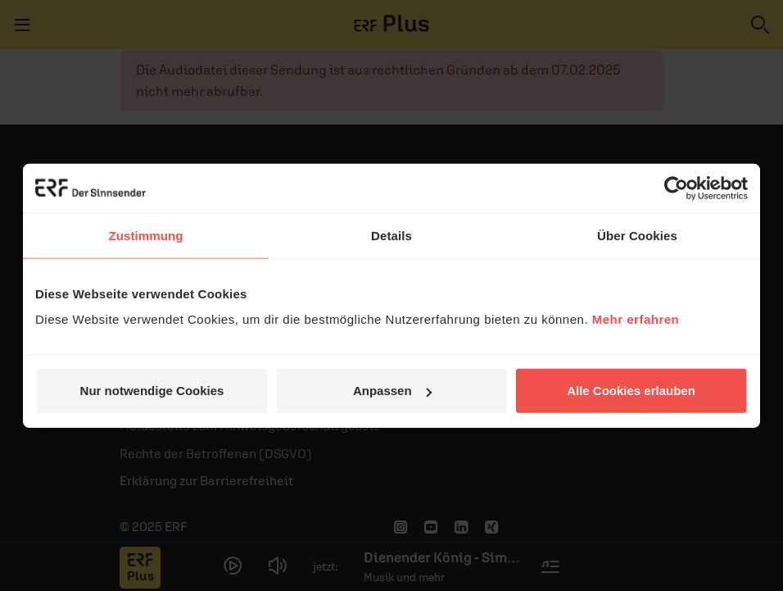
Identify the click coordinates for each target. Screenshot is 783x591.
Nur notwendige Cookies (152, 391)
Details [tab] (391, 235)
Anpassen (392, 391)
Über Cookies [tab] (637, 235)
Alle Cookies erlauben (631, 391)
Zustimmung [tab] (146, 235)
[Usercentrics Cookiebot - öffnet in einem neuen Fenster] (676, 187)
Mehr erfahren (636, 319)
